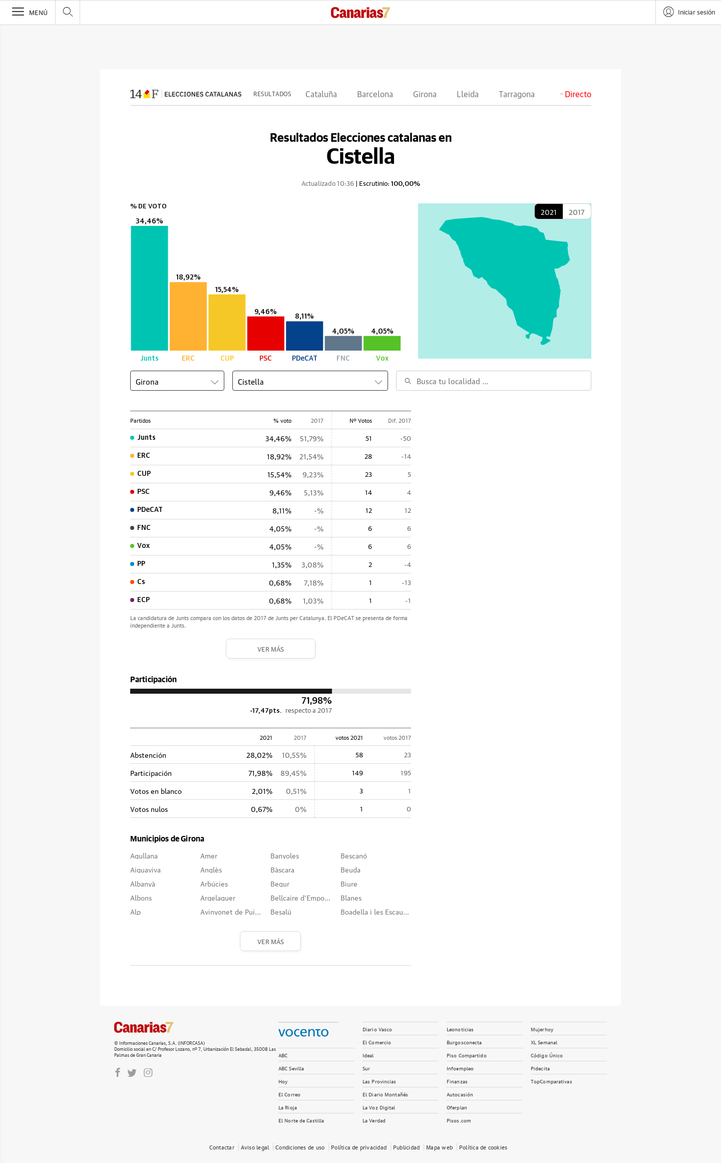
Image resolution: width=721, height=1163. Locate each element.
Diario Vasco (377, 1028)
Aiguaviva (145, 869)
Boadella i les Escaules (375, 911)
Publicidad (406, 1146)
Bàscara (282, 869)
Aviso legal (255, 1146)
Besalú (280, 911)
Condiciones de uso (299, 1146)
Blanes (351, 897)
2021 (549, 211)
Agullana (144, 855)
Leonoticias (460, 1028)
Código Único (547, 1054)
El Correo (289, 1093)
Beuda (350, 869)
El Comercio (377, 1041)
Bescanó (353, 855)
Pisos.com (459, 1119)
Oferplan (457, 1106)
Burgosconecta (464, 1041)
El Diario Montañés (385, 1093)
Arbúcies (214, 883)
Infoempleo (460, 1067)
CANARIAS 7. (154, 1027)
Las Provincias (380, 1080)
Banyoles (284, 855)
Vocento (303, 1033)
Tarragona (517, 94)
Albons (141, 897)
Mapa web (439, 1146)
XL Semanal (544, 1041)
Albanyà (142, 883)
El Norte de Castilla (301, 1119)
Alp (135, 911)
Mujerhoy (542, 1028)
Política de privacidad (359, 1146)
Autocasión (460, 1093)
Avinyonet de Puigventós (231, 911)
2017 (576, 211)
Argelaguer (217, 897)
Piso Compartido (467, 1054)
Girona (425, 94)
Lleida (468, 94)
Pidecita (540, 1067)
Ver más (270, 648)
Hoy (282, 1080)
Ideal (368, 1054)
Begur (279, 883)
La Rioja (287, 1106)
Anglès (211, 869)
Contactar (221, 1146)
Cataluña (321, 94)
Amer (208, 855)
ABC (282, 1054)
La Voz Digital (379, 1106)
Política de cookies (483, 1146)
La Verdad (374, 1119)
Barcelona (375, 94)
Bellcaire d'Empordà (301, 897)
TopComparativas (551, 1080)
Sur (366, 1067)
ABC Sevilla (291, 1067)
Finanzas (457, 1080)
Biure (348, 883)
